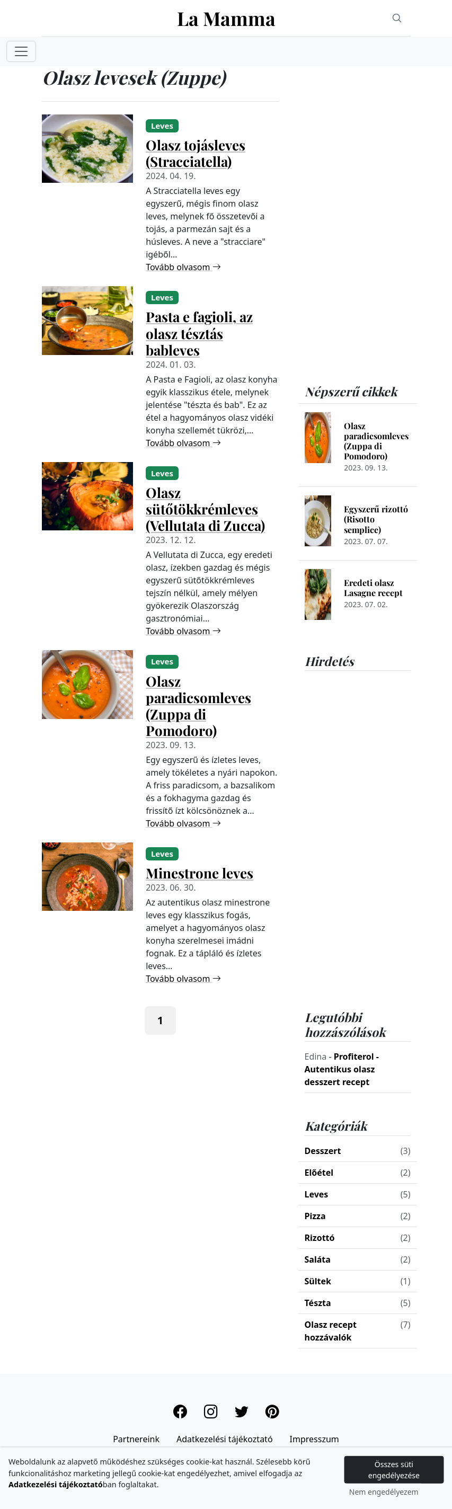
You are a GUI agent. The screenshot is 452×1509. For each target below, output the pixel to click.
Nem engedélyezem (384, 1492)
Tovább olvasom (183, 267)
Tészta (318, 1303)
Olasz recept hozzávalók (331, 1331)
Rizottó (320, 1238)
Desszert (323, 1151)
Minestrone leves (199, 873)
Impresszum (314, 1439)
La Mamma (226, 18)
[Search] (397, 18)
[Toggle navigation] (21, 51)
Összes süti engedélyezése (394, 1469)
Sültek (318, 1281)
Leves (317, 1194)
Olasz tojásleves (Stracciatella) (195, 153)
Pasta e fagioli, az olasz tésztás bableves (199, 333)
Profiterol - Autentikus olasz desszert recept (342, 1069)
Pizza (315, 1216)
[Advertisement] (358, 225)
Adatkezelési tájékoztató (224, 1439)
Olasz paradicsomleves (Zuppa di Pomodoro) (198, 706)
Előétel (319, 1172)
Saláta (318, 1259)
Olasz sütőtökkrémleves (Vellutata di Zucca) (205, 509)
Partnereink (136, 1439)
